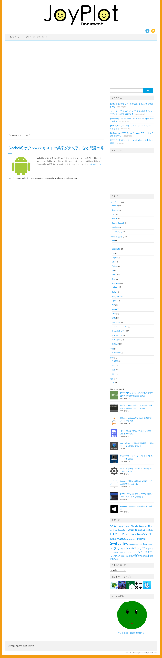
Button (40, 178)
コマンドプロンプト (120, 327)
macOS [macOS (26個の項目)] (121, 538)
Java (19, 178)
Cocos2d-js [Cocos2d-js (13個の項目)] (122, 530)
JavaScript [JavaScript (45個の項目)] (143, 534)
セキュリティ (117, 335)
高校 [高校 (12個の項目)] (116, 559)
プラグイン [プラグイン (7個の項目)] (128, 552)
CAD (113, 214)
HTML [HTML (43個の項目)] (114, 534)
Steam (114, 309)
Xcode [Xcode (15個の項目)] (146, 544)
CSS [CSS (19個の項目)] (142, 529)
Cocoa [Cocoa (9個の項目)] (115, 530)
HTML (114, 275)
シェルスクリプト (119, 331)
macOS (114, 219)
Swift (114, 314)
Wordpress (152, 653)
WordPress (116, 322)
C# (113, 245)
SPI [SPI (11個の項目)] (144, 539)
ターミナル (116, 340)
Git (113, 270)
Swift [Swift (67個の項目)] (114, 543)
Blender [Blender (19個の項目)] (134, 526)
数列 (113, 365)
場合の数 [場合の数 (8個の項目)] (127, 556)
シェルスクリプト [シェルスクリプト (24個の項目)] (136, 548)
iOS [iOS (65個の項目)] (122, 534)
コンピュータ (115, 202)
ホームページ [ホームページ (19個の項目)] (140, 552)
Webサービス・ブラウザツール (37, 37)
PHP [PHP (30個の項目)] (140, 538)
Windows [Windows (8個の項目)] (130, 544)
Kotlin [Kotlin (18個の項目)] (113, 539)
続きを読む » (95, 164)
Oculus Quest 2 (118, 223)
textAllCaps (68, 178)
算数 (112, 379)
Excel (114, 262)
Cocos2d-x (116, 249)
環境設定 (115, 344)
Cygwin (115, 258)
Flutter (114, 266)
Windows (115, 227)
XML (75, 178)
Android (34, 178)
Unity (114, 318)
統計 (113, 374)
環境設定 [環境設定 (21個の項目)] (145, 555)
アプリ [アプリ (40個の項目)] (115, 548)
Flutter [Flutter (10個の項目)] (151, 530)
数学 (112, 358)
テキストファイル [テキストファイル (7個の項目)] (119, 552)
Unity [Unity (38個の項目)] (123, 543)
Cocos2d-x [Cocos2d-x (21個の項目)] (134, 529)
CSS (113, 253)
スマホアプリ (117, 232)
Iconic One (129, 653)
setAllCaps (59, 178)
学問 (112, 349)
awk (113, 240)
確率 (113, 370)
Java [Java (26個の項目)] (133, 534)
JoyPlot (31, 646)
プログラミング (116, 237)
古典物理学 (116, 353)
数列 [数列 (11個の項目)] (132, 556)
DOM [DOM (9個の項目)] (146, 530)
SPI (113, 383)
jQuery (116, 287)
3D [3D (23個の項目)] (112, 526)
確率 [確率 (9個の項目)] (151, 556)
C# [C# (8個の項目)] (111, 530)
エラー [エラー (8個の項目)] (122, 549)
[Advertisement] (81, 63)
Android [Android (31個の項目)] (119, 526)
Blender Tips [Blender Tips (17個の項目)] (145, 526)
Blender (115, 210)
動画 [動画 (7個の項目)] (122, 556)
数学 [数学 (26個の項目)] (137, 555)
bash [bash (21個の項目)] (127, 526)
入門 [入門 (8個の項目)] (118, 556)
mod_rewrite (117, 296)
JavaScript (116, 283)
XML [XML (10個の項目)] (151, 544)
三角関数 (115, 361)
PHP (113, 305)
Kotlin (24, 178)
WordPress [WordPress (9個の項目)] (138, 544)
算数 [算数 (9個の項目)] (112, 559)
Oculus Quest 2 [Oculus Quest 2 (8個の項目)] (131, 539)
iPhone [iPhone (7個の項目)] (128, 535)
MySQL (114, 301)
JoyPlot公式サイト (14, 37)
